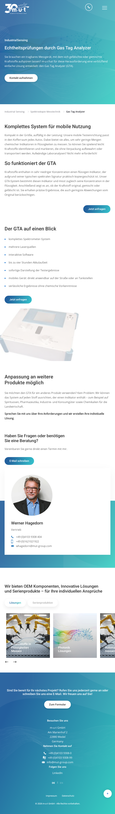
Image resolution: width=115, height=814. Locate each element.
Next (15, 662)
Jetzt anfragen (97, 209)
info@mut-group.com (60, 762)
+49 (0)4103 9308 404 (29, 537)
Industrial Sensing (15, 111)
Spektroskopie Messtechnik (45, 111)
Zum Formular (57, 705)
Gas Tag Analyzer (75, 111)
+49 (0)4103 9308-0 (88, 7)
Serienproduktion (43, 603)
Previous (7, 662)
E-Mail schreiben (19, 461)
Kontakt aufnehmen (21, 78)
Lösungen (15, 603)
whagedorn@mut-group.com (34, 546)
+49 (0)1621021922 (27, 541)
